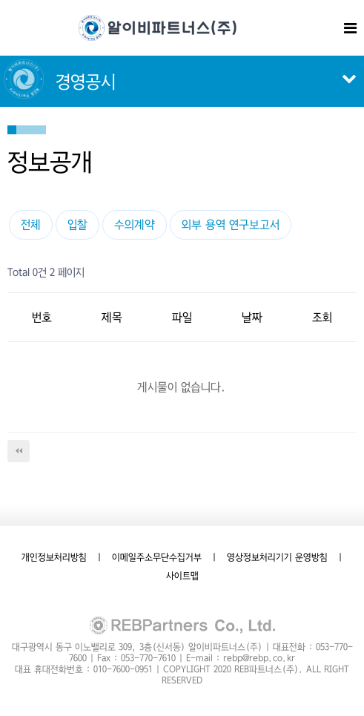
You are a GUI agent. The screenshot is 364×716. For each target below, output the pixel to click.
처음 (18, 451)
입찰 (77, 224)
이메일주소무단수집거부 (157, 557)
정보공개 (50, 162)
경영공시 (86, 82)
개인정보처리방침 (54, 557)
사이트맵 (182, 575)
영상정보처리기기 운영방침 (277, 557)
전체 (31, 224)
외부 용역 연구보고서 (230, 224)
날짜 (252, 317)
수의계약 (134, 224)
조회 (322, 317)
